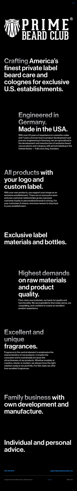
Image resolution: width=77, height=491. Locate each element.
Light (73, 3)
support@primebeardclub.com (61, 471)
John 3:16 (49, 479)
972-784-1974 (9, 471)
